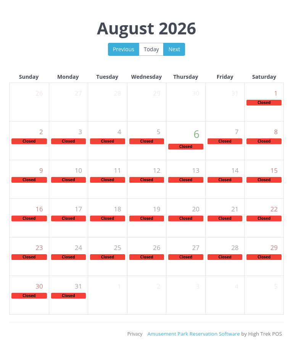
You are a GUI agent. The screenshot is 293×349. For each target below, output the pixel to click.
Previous (123, 49)
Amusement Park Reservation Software (193, 333)
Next (174, 49)
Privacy (135, 334)
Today (151, 49)
